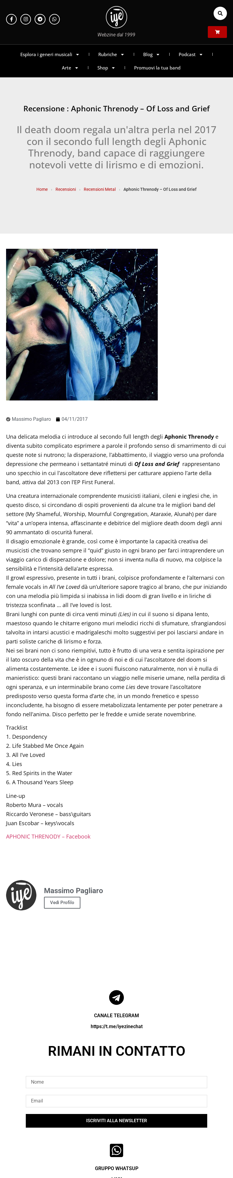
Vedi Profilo (62, 902)
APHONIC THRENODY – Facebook (48, 836)
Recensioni (66, 189)
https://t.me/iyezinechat (117, 1026)
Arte (70, 67)
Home (42, 189)
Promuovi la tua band (157, 68)
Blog (151, 54)
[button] (220, 13)
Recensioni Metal (100, 189)
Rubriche (111, 54)
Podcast (191, 54)
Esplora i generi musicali (50, 54)
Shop (106, 67)
